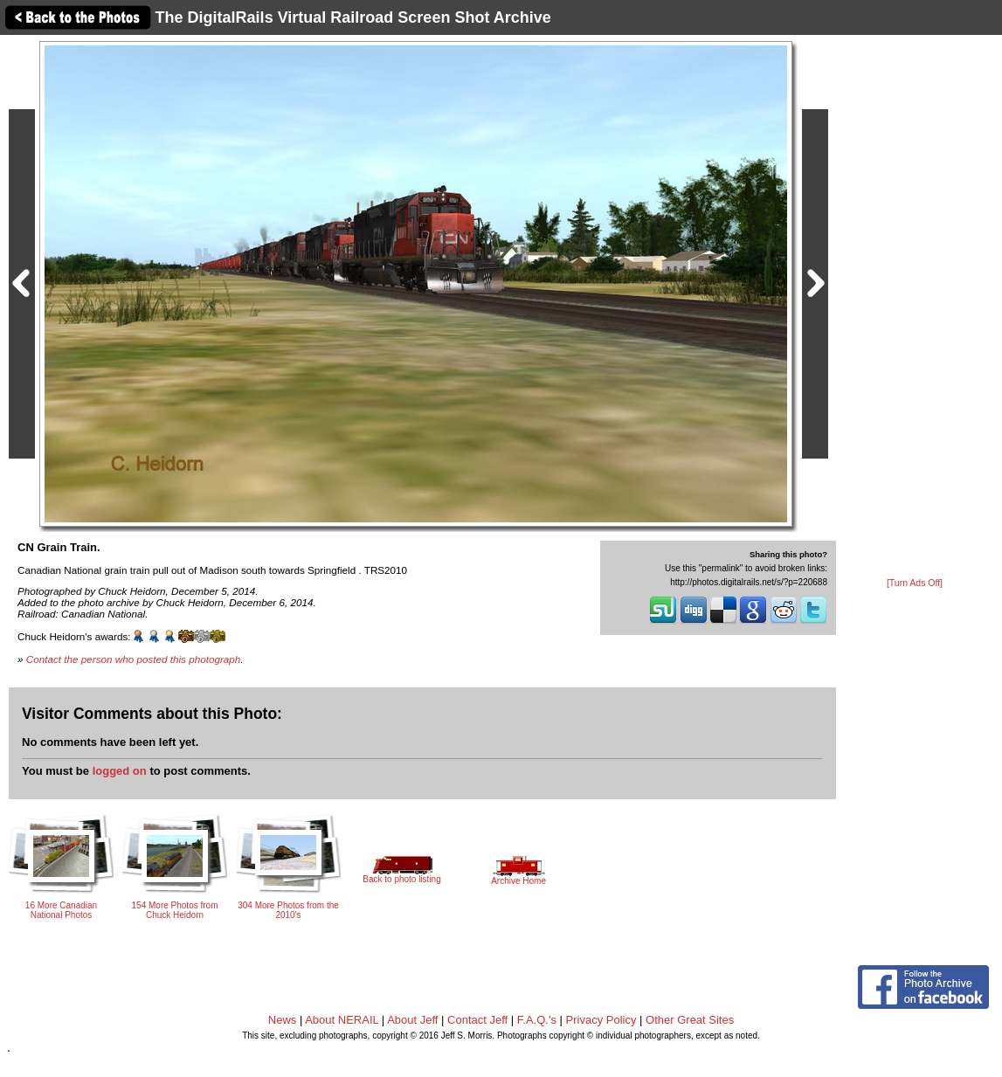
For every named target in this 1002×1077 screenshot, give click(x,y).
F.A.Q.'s (536, 1019)
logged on (120, 770)
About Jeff (412, 1019)
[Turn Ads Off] (915, 583)
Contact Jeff (477, 1019)
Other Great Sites (690, 1019)
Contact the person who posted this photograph (133, 659)
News (282, 1019)
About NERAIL (341, 1019)
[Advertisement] (915, 307)
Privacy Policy (601, 1019)
